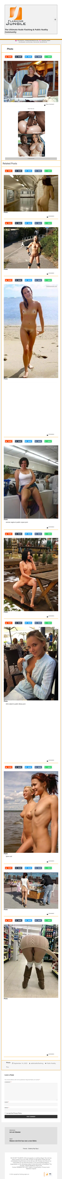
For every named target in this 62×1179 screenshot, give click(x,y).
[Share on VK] (38, 56)
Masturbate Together (46, 40)
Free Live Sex (36, 42)
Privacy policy (37, 1167)
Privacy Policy (17, 1113)
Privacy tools (45, 1167)
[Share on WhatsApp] (48, 56)
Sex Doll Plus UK (43, 42)
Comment (8, 1082)
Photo (8, 1063)
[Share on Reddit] (9, 56)
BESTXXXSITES (20, 40)
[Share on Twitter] (28, 56)
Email (7, 1107)
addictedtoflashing (37, 1063)
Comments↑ (51, 216)
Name (7, 1102)
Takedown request (31, 1168)
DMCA (31, 1167)
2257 (26, 1167)
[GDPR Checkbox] (5, 1113)
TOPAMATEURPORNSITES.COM (31, 40)
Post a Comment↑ (50, 104)
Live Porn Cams (29, 42)
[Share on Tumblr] (19, 56)
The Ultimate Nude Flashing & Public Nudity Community (26, 30)
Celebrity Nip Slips (33, 1148)
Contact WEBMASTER (18, 1167)
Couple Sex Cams (31, 158)
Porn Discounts (22, 42)
